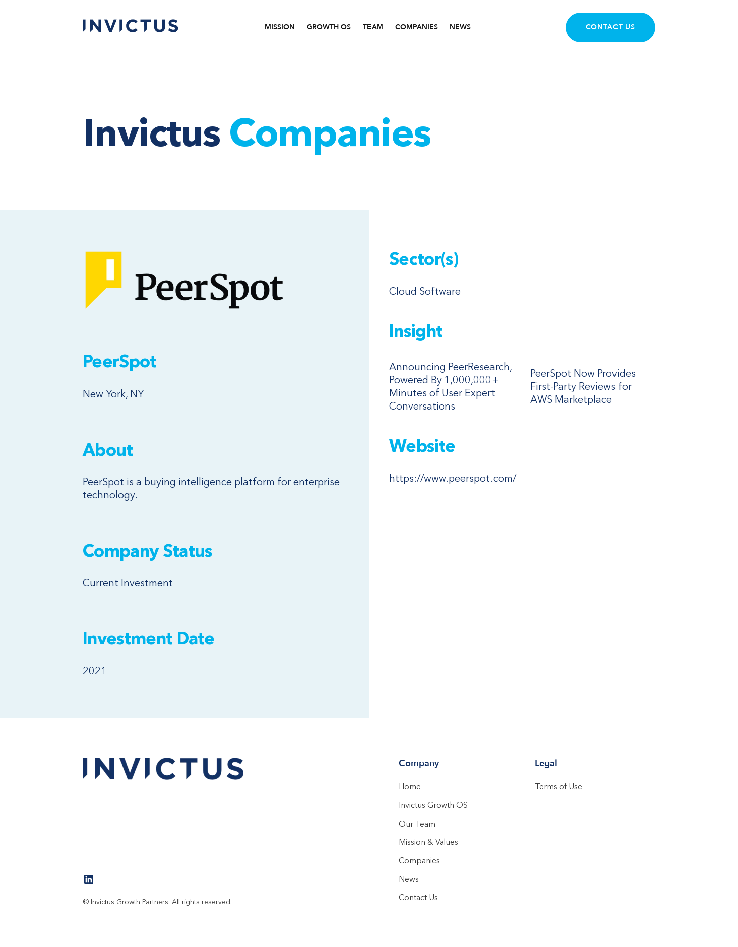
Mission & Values (428, 842)
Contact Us (610, 27)
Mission (280, 27)
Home (410, 786)
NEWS (460, 27)
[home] (130, 27)
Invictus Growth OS (433, 805)
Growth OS (329, 27)
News (409, 879)
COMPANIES (416, 27)
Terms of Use (558, 786)
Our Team (417, 824)
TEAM (373, 27)
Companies (419, 860)
